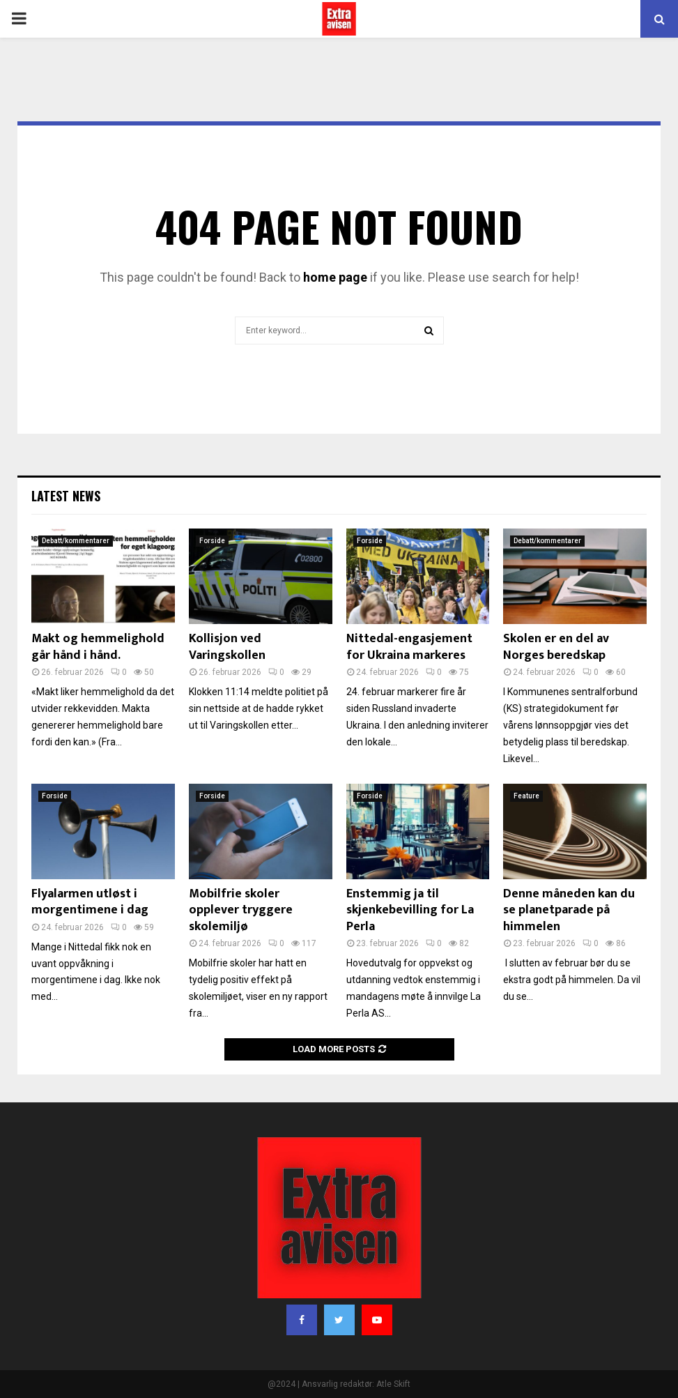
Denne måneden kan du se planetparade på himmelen (569, 910)
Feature (526, 796)
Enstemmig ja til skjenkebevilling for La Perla (410, 910)
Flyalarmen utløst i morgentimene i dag (89, 901)
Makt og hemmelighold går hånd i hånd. (97, 646)
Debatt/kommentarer (75, 541)
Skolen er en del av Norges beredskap (556, 646)
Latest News (65, 496)
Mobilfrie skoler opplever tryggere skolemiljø (241, 910)
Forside (212, 541)
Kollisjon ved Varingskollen (227, 646)
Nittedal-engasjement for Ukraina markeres (409, 646)
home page (335, 277)
